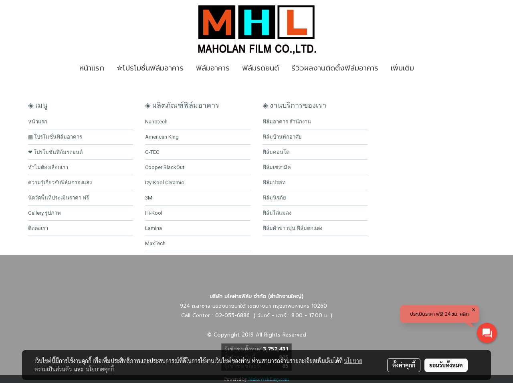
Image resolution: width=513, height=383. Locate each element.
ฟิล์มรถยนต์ (260, 68)
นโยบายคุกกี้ (100, 369)
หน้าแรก (37, 122)
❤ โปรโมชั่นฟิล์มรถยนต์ (55, 152)
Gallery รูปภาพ (44, 213)
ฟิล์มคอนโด (276, 152)
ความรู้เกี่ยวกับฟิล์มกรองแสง (60, 182)
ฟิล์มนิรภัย (274, 198)
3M (148, 198)
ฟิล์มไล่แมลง (277, 213)
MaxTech (155, 243)
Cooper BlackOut (164, 167)
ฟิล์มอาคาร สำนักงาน (287, 122)
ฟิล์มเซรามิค (277, 167)
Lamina (153, 228)
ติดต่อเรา (38, 228)
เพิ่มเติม (402, 68)
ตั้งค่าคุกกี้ (403, 365)
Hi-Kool (153, 213)
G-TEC (152, 152)
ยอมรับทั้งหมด (446, 365)
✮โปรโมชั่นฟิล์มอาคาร (150, 68)
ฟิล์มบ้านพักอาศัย (282, 137)
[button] (432, 68)
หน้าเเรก (91, 68)
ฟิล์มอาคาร (213, 68)
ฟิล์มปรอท (274, 182)
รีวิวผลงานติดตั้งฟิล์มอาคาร (334, 68)
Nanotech (156, 122)
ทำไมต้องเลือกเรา (48, 167)
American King (162, 137)
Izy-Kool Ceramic (164, 182)
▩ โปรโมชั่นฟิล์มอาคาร (55, 137)
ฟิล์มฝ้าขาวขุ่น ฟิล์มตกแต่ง (292, 228)
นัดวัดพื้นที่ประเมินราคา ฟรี (58, 198)
